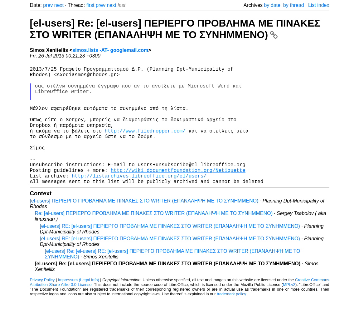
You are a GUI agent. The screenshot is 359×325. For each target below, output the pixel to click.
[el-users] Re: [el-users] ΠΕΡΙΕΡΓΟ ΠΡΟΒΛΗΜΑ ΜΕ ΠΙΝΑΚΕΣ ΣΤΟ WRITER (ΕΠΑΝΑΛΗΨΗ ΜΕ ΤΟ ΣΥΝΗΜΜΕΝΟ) (175, 29)
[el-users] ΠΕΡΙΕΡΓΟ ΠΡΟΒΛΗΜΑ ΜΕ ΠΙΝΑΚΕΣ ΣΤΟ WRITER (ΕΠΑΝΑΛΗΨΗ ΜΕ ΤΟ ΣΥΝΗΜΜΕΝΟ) (144, 227)
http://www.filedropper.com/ (145, 145)
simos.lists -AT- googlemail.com (110, 50)
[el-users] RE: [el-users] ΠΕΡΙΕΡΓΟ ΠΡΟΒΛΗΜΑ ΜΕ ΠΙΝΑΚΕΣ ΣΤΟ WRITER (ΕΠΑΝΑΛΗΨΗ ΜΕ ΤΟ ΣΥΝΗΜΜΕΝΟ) (170, 252)
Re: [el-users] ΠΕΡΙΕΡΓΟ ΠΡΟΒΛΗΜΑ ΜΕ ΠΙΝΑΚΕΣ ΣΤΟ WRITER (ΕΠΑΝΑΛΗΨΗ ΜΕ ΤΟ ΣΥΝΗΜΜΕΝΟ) (154, 239)
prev (48, 5)
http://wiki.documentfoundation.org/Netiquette (178, 193)
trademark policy (231, 320)
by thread (293, 5)
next (59, 5)
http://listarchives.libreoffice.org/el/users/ (139, 200)
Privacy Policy (42, 306)
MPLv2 (289, 310)
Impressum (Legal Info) (78, 306)
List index (318, 5)
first (90, 5)
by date (272, 5)
